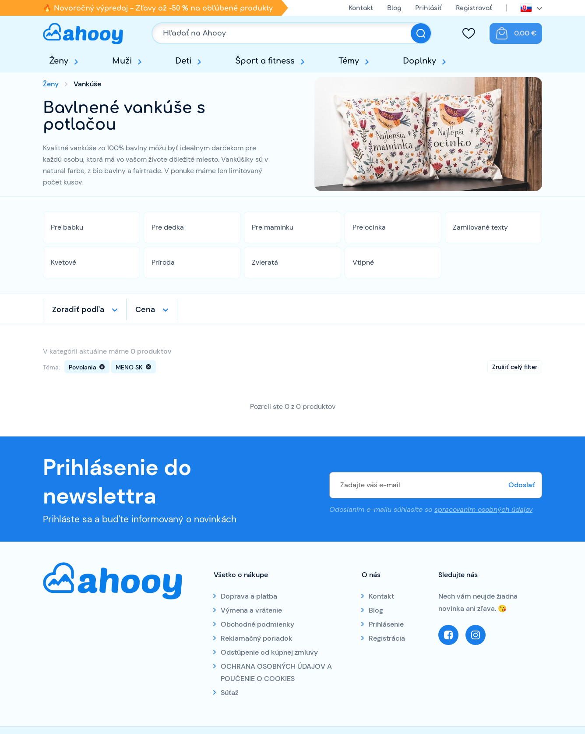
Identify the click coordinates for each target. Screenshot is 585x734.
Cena (145, 309)
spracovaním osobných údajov (483, 509)
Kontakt (361, 8)
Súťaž (229, 692)
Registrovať (474, 8)
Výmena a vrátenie (251, 610)
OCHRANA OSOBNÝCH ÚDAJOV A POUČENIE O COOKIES (276, 672)
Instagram (475, 635)
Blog (394, 8)
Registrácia (387, 638)
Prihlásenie (386, 624)
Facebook (448, 635)
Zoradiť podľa (78, 309)
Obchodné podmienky (257, 624)
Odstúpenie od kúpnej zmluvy (269, 652)
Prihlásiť (428, 8)
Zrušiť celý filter (514, 367)
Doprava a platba (249, 596)
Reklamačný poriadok (256, 638)
